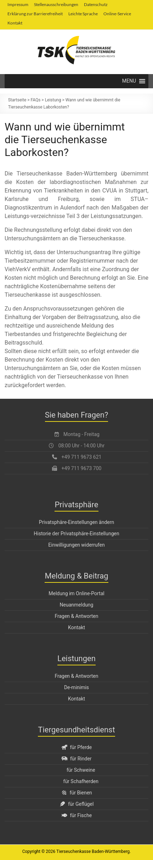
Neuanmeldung (77, 605)
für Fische (76, 815)
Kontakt (14, 23)
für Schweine (81, 770)
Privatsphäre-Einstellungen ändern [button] (76, 522)
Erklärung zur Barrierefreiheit (35, 13)
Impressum (17, 4)
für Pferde (76, 747)
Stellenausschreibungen (56, 4)
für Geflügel (77, 804)
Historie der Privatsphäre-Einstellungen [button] (76, 533)
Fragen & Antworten (76, 616)
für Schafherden (80, 781)
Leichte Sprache (83, 13)
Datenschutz (96, 4)
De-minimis (76, 687)
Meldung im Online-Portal (76, 593)
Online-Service (117, 13)
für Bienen (76, 792)
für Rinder (76, 758)
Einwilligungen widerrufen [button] (76, 545)
